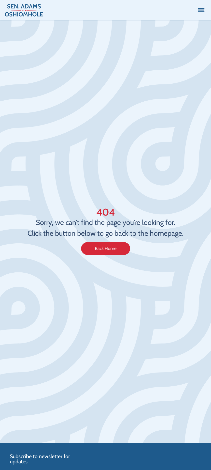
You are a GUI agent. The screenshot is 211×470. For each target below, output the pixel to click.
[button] (201, 10)
